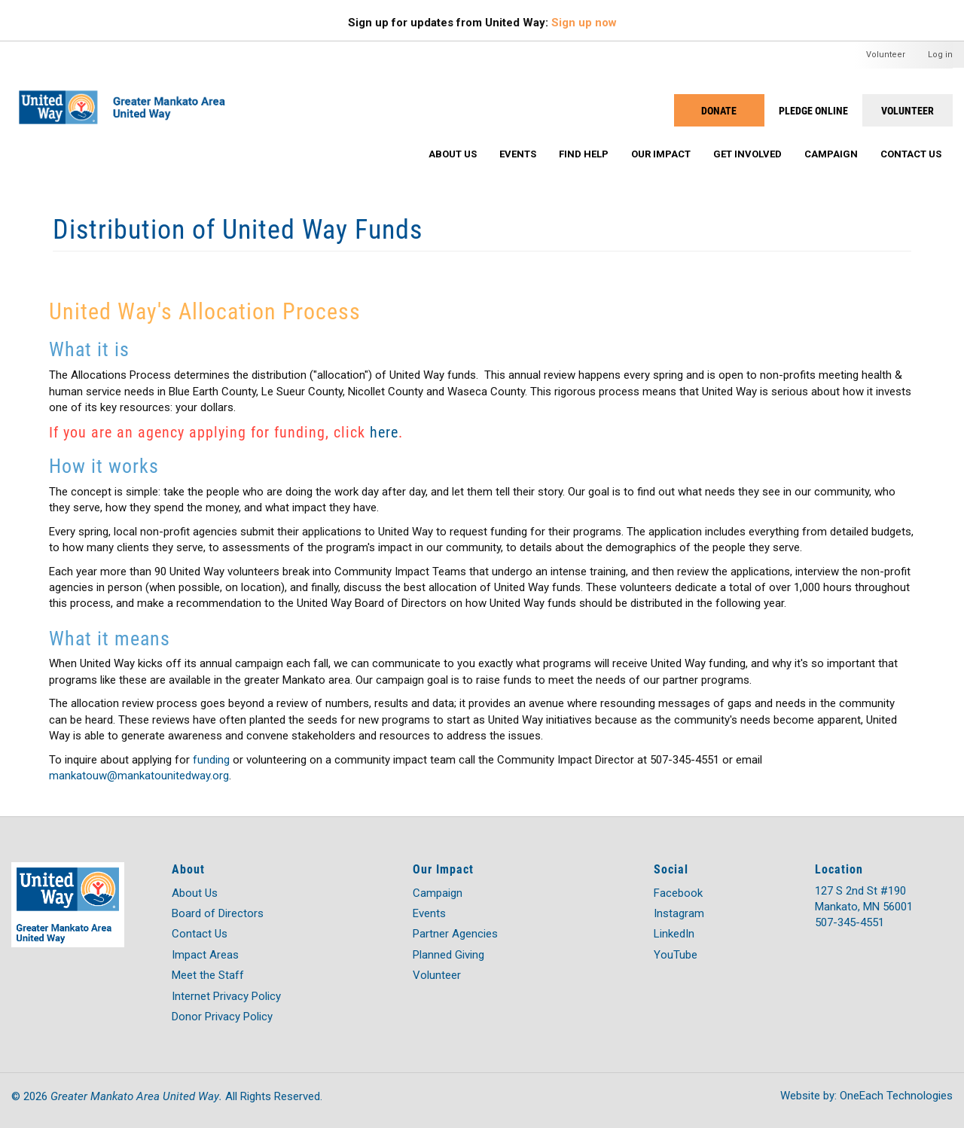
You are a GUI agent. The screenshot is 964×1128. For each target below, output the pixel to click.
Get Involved (747, 154)
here (384, 431)
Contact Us (910, 154)
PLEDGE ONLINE (813, 110)
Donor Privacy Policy (222, 1016)
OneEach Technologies (896, 1095)
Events (517, 154)
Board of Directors (218, 913)
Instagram (679, 913)
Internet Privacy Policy (226, 996)
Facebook (678, 893)
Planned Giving (448, 955)
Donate (719, 110)
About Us (453, 154)
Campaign (831, 154)
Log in (940, 54)
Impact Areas (205, 955)
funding (211, 760)
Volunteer (885, 54)
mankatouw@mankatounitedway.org (139, 775)
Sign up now (584, 22)
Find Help (584, 154)
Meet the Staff (208, 975)
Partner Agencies (455, 934)
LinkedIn (674, 934)
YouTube (675, 955)
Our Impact (661, 154)
